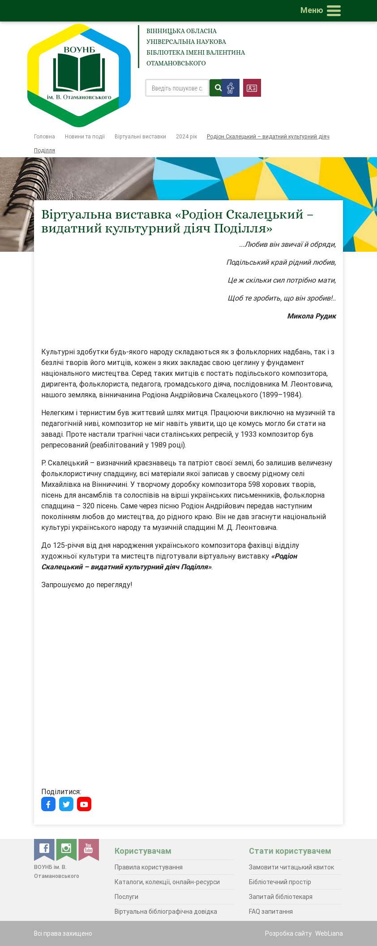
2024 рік (186, 136)
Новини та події (85, 136)
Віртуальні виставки (140, 136)
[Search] (177, 88)
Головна (44, 136)
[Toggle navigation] (322, 11)
